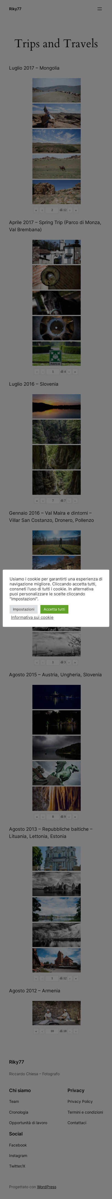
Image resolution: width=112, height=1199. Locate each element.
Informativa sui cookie (32, 617)
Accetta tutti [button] (54, 609)
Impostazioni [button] (23, 609)
